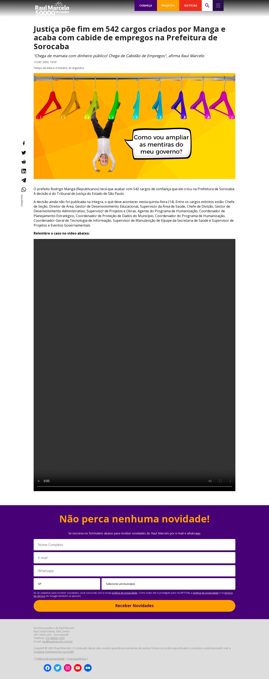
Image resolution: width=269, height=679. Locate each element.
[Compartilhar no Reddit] (23, 161)
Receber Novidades (134, 605)
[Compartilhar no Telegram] (23, 180)
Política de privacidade (50, 659)
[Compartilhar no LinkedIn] (23, 171)
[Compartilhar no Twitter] (23, 152)
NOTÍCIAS (190, 5)
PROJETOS (168, 5)
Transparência (76, 659)
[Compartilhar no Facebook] (23, 143)
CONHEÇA (146, 5)
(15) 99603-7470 (55, 638)
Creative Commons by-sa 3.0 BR (54, 652)
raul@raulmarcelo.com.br (57, 641)
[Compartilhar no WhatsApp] (23, 189)
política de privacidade (124, 592)
